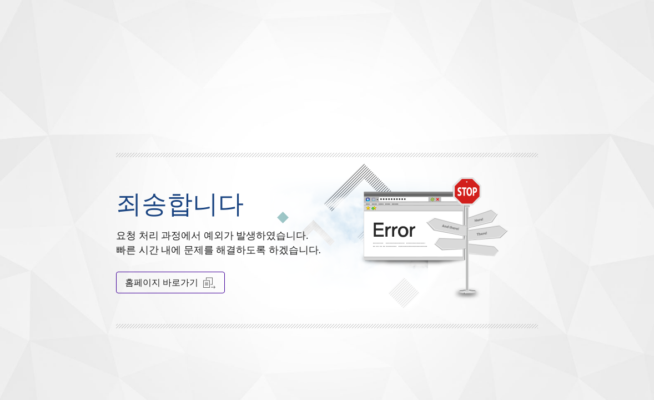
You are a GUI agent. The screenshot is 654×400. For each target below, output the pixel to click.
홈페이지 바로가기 (170, 282)
